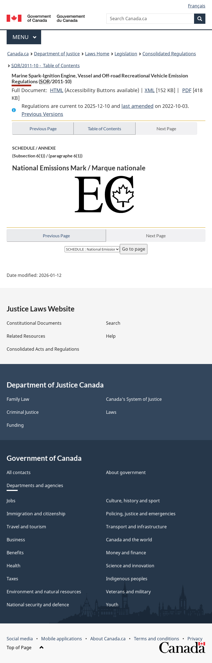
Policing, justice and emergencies (141, 514)
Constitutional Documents (34, 323)
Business (16, 540)
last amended (137, 106)
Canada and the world (129, 540)
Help (111, 336)
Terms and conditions (156, 639)
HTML (56, 90)
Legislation (126, 54)
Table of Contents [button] (104, 128)
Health (13, 566)
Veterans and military (128, 592)
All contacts (19, 472)
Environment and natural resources (44, 592)
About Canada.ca (108, 639)
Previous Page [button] (43, 128)
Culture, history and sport (133, 501)
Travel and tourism (26, 527)
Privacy (194, 639)
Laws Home (97, 54)
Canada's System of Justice (134, 399)
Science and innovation (130, 566)
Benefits (15, 553)
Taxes (12, 579)
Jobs (11, 501)
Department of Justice (57, 54)
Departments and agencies (35, 485)
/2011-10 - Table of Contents (45, 66)
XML (150, 90)
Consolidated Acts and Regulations (43, 349)
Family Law (18, 399)
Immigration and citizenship (36, 514)
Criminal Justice (23, 412)
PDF (186, 90)
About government (126, 472)
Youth (112, 605)
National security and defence (38, 605)
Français (196, 6)
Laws (111, 412)
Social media (20, 639)
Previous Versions (42, 114)
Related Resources (26, 336)
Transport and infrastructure (136, 527)
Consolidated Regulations (169, 54)
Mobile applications (61, 639)
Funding (15, 425)
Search (113, 323)
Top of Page (25, 647)
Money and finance (126, 553)
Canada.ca (18, 54)
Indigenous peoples (126, 579)
